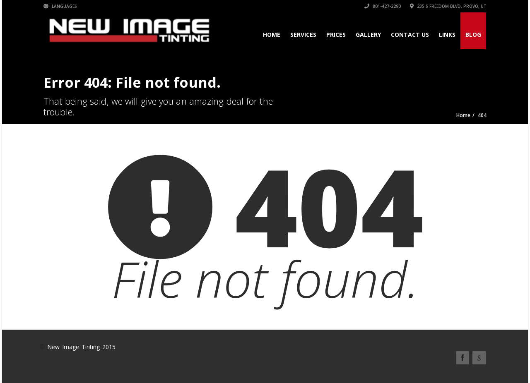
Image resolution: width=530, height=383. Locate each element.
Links (447, 34)
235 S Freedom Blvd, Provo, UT (448, 6)
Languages (60, 6)
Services (303, 34)
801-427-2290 (382, 6)
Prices (336, 34)
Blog (473, 34)
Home (271, 34)
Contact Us (410, 34)
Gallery (368, 34)
